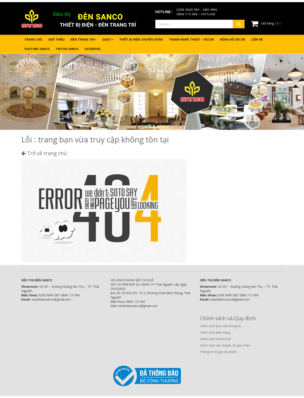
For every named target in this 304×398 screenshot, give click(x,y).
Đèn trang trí (83, 39)
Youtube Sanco (37, 49)
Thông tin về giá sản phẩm (218, 352)
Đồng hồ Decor (232, 39)
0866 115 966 (187, 14)
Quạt (107, 39)
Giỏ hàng (266, 23)
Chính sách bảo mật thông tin (220, 326)
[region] (152, 92)
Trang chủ (33, 39)
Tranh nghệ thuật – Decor (191, 39)
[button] (6, 91)
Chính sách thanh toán (215, 339)
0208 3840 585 (188, 9)
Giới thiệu (56, 39)
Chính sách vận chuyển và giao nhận (225, 345)
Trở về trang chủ (44, 153)
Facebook (92, 49)
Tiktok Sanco (67, 49)
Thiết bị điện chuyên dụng (141, 39)
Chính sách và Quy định (228, 318)
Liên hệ (257, 39)
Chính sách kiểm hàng (215, 332)
